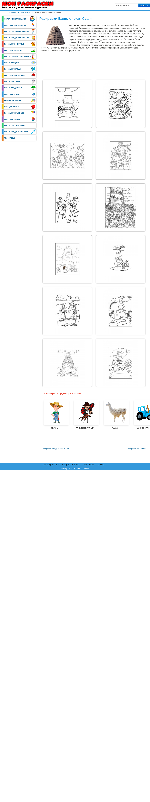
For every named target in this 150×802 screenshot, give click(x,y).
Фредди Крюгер (85, 414)
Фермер (55, 414)
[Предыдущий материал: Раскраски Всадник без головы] (55, 448)
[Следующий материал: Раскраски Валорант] (136, 448)
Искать (144, 5)
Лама (115, 414)
